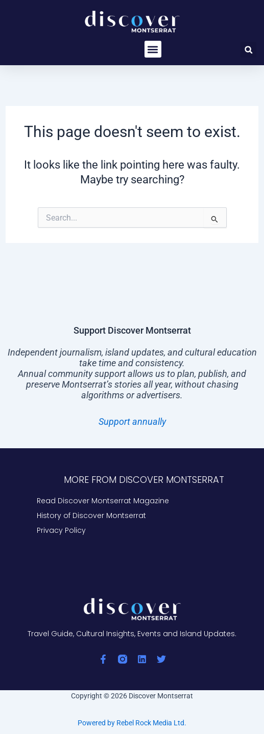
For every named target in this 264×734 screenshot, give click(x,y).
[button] (153, 49)
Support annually (132, 421)
